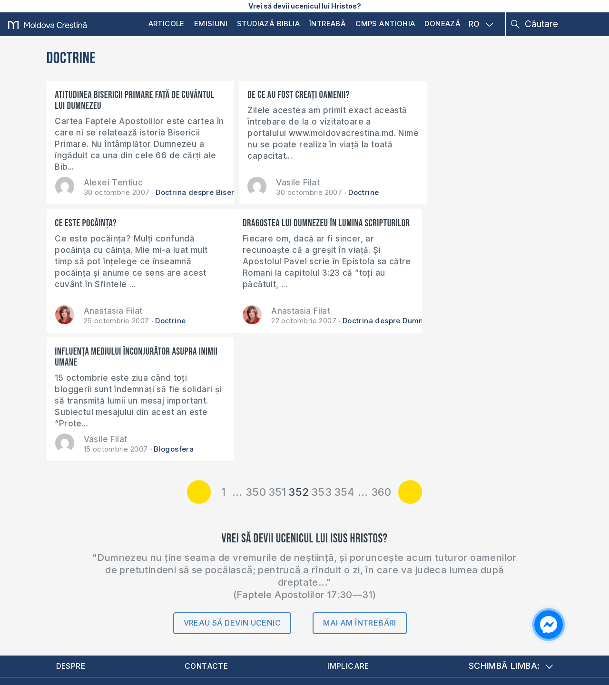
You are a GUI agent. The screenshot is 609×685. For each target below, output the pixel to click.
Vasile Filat (279, 182)
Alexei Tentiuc (113, 182)
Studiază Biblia (268, 23)
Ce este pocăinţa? (433, 94)
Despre (72, 538)
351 (277, 363)
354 (344, 363)
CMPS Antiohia (385, 23)
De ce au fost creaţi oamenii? (279, 94)
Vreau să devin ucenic (232, 495)
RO (481, 24)
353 (321, 363)
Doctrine (344, 192)
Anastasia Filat (460, 182)
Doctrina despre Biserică (201, 192)
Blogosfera (347, 320)
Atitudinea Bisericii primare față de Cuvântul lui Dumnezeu (117, 100)
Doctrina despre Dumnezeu (204, 320)
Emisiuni (210, 23)
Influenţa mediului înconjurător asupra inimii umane (299, 229)
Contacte (208, 538)
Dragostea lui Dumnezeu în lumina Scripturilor (115, 229)
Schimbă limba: (511, 538)
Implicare (350, 538)
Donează (442, 23)
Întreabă (327, 23)
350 (256, 363)
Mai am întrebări (359, 495)
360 (381, 363)
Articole (166, 23)
